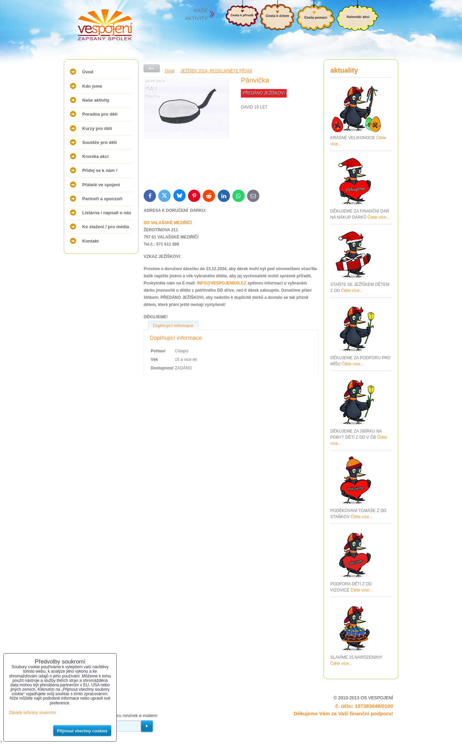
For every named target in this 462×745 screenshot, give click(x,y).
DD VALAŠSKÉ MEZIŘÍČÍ (168, 222)
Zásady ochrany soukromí (32, 712)
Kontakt (90, 241)
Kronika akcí (95, 156)
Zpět (152, 68)
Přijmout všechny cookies (82, 731)
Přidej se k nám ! (99, 170)
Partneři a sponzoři (102, 198)
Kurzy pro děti (97, 128)
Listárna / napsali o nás (106, 212)
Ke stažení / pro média (105, 226)
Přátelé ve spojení (101, 184)
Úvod (87, 71)
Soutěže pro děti (99, 142)
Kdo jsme (92, 86)
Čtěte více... (378, 217)
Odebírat (147, 726)
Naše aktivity (96, 100)
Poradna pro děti (99, 114)
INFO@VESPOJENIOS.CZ (221, 283)
